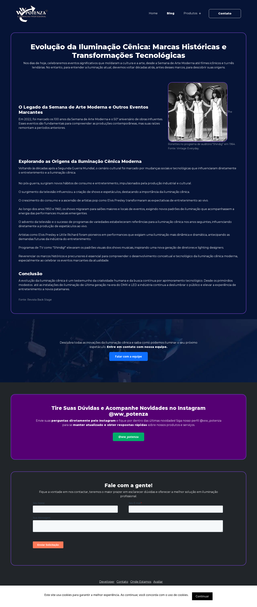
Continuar (202, 596)
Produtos (192, 13)
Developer (106, 581)
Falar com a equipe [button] (128, 356)
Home (153, 13)
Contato (224, 13)
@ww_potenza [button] (129, 437)
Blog (170, 13)
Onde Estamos (140, 581)
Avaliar (158, 581)
